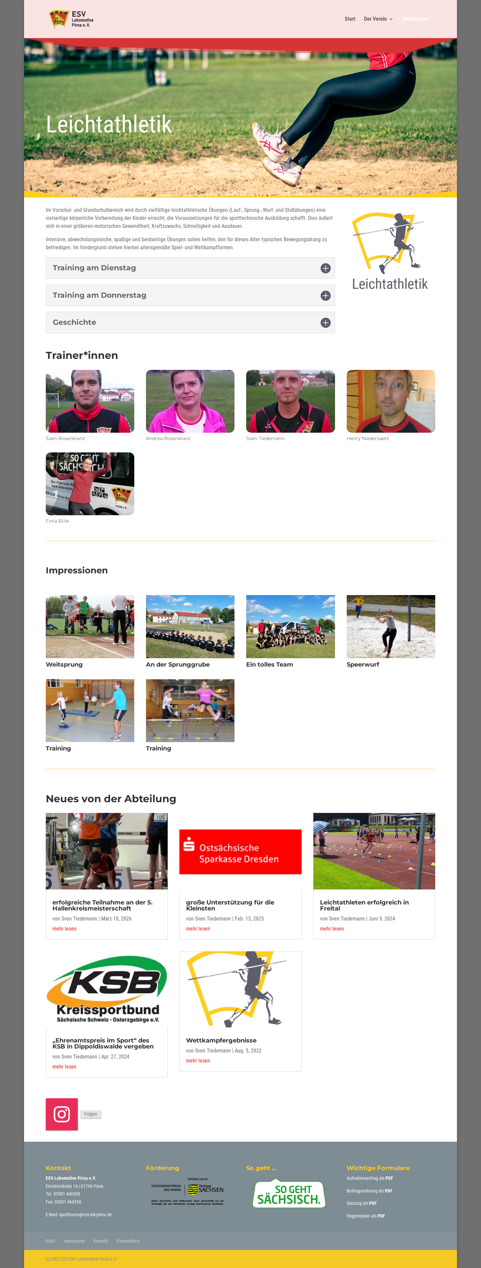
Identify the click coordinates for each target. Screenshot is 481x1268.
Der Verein (375, 19)
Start (350, 19)
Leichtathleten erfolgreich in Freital (364, 905)
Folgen (91, 1114)
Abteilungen (415, 19)
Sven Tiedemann (79, 918)
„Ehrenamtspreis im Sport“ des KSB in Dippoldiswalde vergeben (103, 1043)
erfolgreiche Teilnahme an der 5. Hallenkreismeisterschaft (102, 905)
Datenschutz (128, 1241)
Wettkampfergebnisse (221, 1040)
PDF (389, 1178)
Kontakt (100, 1241)
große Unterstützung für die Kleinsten (230, 905)
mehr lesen (64, 929)
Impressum (74, 1241)
